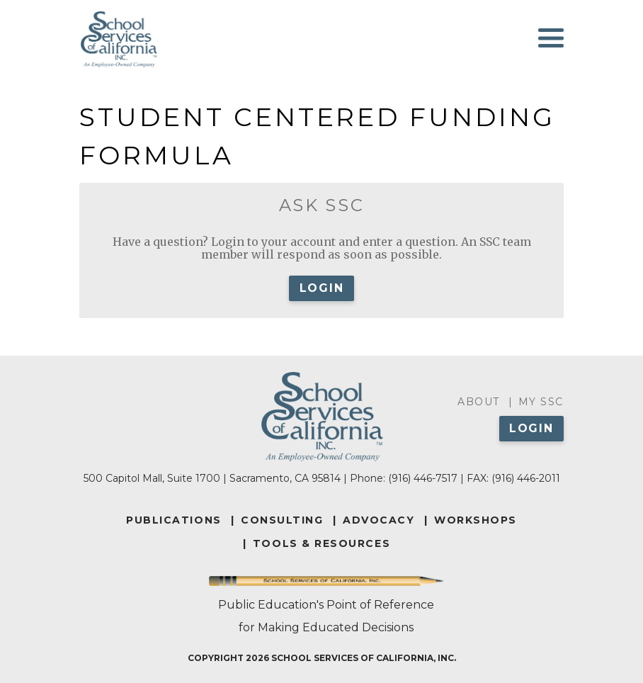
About (478, 401)
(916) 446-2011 (525, 478)
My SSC (541, 401)
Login (322, 288)
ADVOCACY (378, 520)
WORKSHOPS (475, 520)
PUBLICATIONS (173, 520)
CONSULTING (282, 520)
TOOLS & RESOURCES (321, 543)
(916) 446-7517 (422, 478)
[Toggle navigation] (551, 37)
